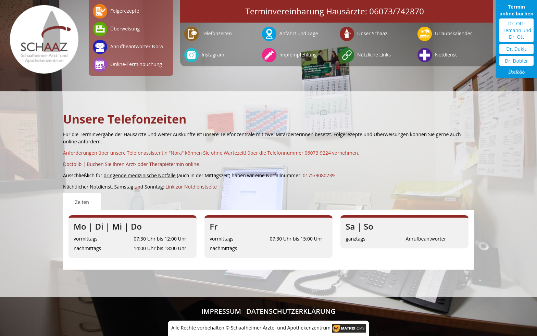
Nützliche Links (365, 55)
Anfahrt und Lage (290, 34)
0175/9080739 (319, 175)
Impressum (221, 311)
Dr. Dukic (516, 49)
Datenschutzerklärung (291, 311)
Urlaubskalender (444, 34)
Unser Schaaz (363, 34)
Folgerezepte (116, 11)
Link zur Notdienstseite (191, 186)
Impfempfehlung (289, 55)
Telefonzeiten (208, 34)
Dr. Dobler (516, 60)
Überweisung (116, 29)
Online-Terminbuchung (127, 64)
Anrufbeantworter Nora (128, 47)
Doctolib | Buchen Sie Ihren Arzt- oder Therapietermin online (131, 164)
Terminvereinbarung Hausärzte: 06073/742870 (335, 11)
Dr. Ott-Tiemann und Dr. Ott (516, 30)
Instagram (204, 55)
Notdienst (437, 55)
